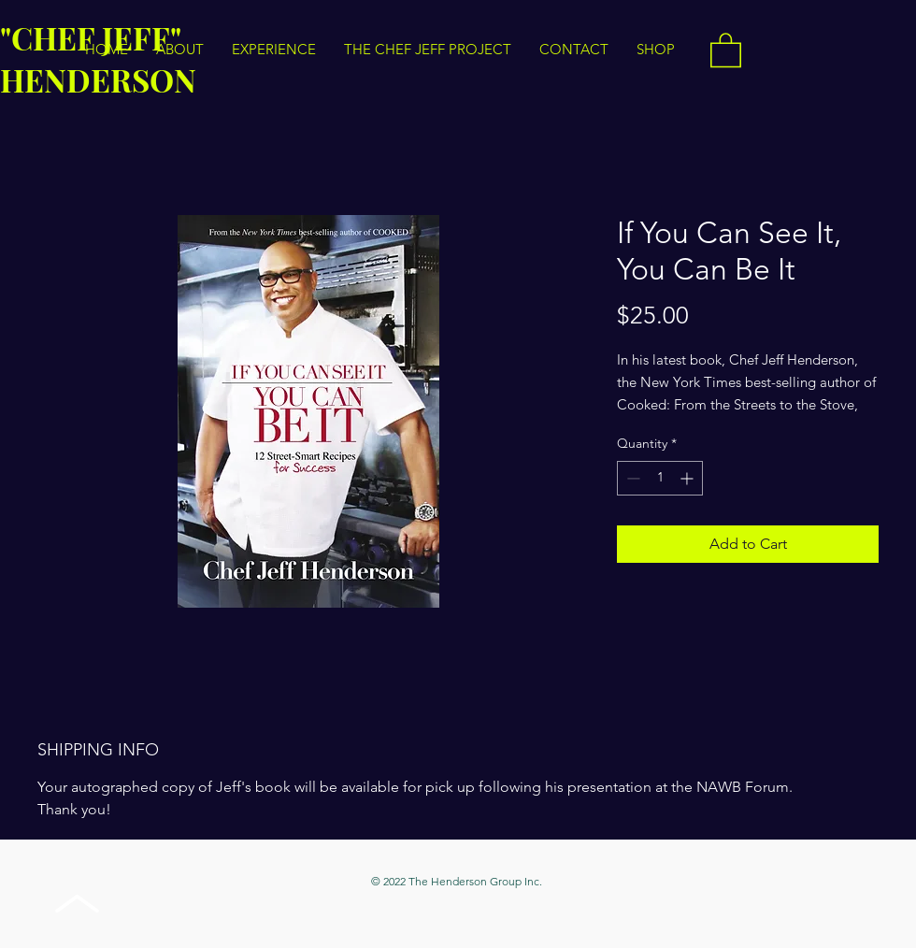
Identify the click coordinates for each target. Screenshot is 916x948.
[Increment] (688, 478)
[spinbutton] (660, 478)
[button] (725, 49)
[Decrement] (631, 478)
